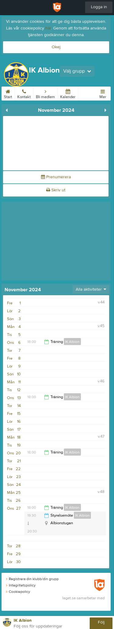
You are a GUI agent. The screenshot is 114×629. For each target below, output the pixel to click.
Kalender (67, 93)
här (48, 28)
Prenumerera (56, 177)
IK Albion (72, 341)
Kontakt (24, 93)
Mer (102, 93)
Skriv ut (55, 190)
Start (8, 93)
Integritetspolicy (21, 585)
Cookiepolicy (18, 591)
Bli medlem (45, 93)
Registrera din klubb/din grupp (32, 578)
